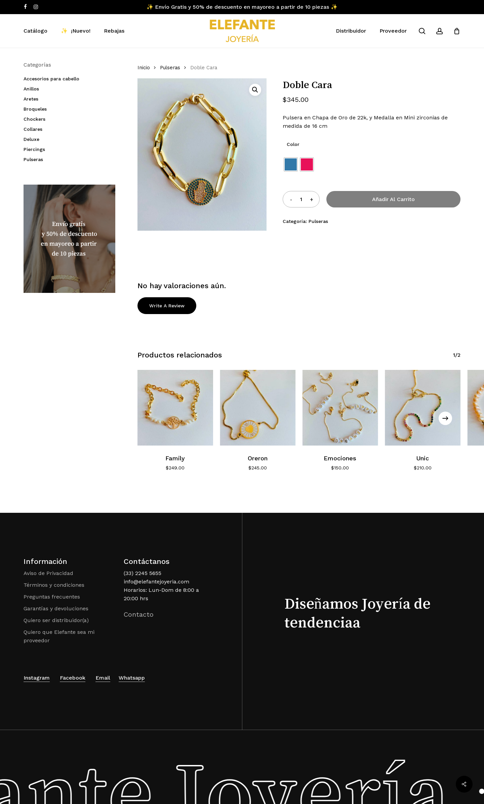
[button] (255, 90)
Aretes (31, 99)
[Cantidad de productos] (301, 199)
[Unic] (422, 408)
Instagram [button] (37, 678)
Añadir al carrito (393, 199)
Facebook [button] (72, 678)
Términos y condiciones (54, 585)
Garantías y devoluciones (56, 608)
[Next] (445, 418)
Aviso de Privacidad (48, 573)
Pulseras (33, 159)
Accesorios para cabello (51, 78)
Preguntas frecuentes (52, 597)
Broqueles (35, 109)
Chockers (34, 119)
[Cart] (456, 31)
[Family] (175, 408)
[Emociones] (340, 408)
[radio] (290, 164)
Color (293, 144)
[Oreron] (257, 408)
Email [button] (102, 678)
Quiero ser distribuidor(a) (56, 620)
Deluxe (31, 139)
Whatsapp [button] (132, 678)
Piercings (34, 149)
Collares (33, 129)
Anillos (31, 88)
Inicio (143, 68)
